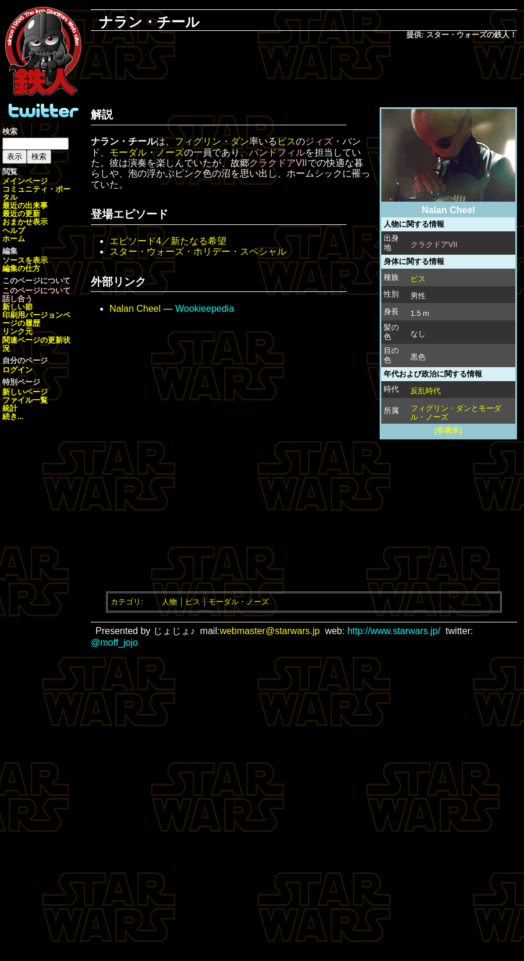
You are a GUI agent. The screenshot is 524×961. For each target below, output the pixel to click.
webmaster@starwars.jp (269, 631)
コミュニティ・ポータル (36, 193)
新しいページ (25, 392)
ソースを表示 (25, 260)
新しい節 (17, 306)
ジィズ (319, 141)
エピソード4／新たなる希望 (167, 241)
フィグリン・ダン (212, 141)
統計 (9, 408)
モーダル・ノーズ (146, 152)
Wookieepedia (204, 309)
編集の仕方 (21, 268)
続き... (13, 416)
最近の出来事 (25, 205)
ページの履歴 (36, 319)
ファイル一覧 (25, 400)
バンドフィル (277, 152)
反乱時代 (425, 390)
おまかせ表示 (25, 221)
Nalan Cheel (135, 309)
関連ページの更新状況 (36, 344)
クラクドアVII (434, 244)
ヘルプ (13, 230)
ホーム (13, 238)
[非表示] (448, 430)
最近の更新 (21, 213)
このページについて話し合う (36, 294)
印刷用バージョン (32, 315)
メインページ (25, 181)
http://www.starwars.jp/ (393, 631)
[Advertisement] (304, 70)
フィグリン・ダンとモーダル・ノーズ (455, 412)
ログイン (17, 369)
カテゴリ (126, 601)
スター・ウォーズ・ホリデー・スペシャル (197, 251)
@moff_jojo (114, 642)
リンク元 (17, 331)
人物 (169, 601)
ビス (418, 278)
